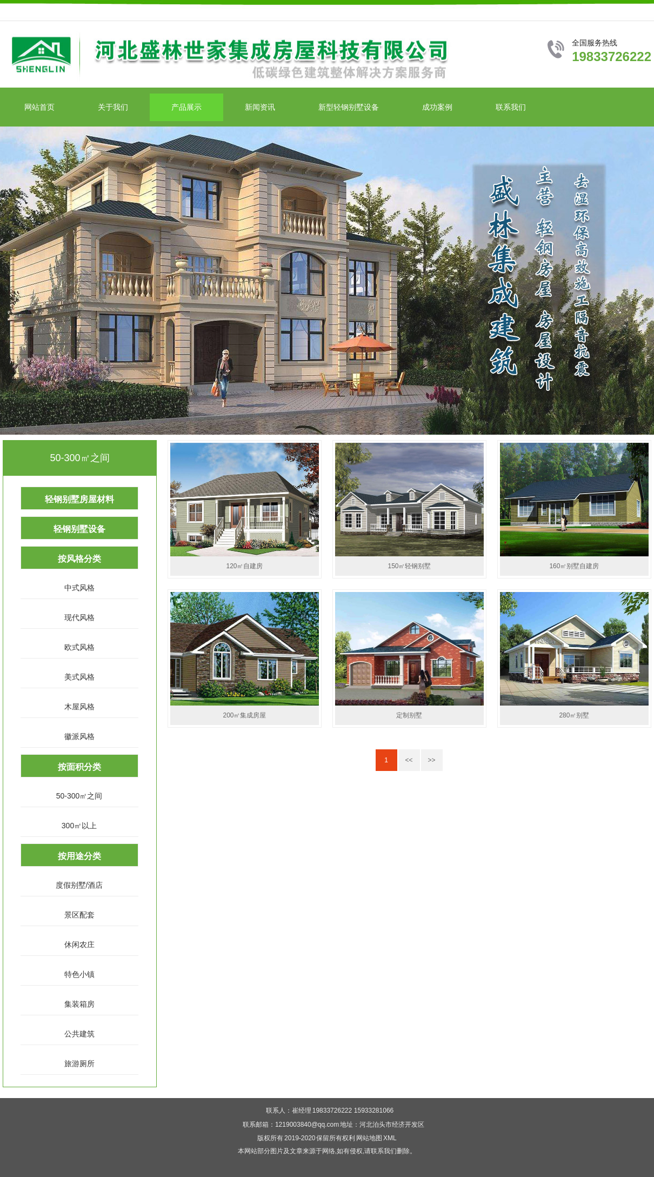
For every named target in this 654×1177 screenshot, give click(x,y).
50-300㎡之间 (79, 796)
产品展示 (186, 107)
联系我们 (511, 107)
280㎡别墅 (574, 715)
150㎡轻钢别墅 (409, 566)
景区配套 (79, 914)
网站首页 (39, 107)
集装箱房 (79, 1004)
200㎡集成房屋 (244, 715)
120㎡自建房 (244, 566)
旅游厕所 (79, 1063)
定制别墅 (409, 715)
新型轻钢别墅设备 (348, 107)
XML (390, 1138)
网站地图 (369, 1138)
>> (431, 760)
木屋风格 (79, 706)
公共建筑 (79, 1033)
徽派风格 (79, 736)
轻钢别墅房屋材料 (79, 499)
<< (408, 760)
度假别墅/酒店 (79, 885)
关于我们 (113, 107)
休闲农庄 (79, 944)
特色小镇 (79, 974)
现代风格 (79, 617)
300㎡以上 (79, 825)
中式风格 (79, 587)
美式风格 (79, 677)
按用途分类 (79, 856)
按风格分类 (79, 558)
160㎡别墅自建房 (574, 566)
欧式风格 (79, 647)
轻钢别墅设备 (79, 529)
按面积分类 (79, 767)
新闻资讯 (260, 107)
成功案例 (437, 107)
